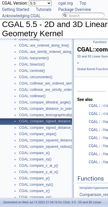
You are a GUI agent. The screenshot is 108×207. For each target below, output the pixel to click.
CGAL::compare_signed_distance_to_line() (52, 121)
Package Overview (74, 9)
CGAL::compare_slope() (37, 134)
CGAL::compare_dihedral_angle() (45, 102)
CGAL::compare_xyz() (36, 185)
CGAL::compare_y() (34, 178)
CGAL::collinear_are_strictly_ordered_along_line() (57, 90)
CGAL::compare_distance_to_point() (47, 109)
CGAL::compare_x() (34, 153)
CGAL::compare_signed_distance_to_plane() (53, 128)
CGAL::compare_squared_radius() (45, 147)
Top (82, 3)
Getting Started (15, 9)
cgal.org (65, 3)
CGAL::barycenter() (34, 58)
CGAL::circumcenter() (35, 77)
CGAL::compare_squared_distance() (47, 140)
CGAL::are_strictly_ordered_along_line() (50, 52)
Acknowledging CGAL (21, 16)
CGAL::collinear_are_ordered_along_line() (51, 83)
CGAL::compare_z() (34, 191)
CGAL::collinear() (32, 96)
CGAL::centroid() (32, 71)
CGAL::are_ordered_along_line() (44, 45)
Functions (100, 42)
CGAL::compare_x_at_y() (38, 166)
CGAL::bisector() (32, 64)
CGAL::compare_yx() (35, 197)
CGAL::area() (29, 39)
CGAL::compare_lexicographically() (46, 115)
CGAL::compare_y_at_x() (38, 172)
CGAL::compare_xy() (35, 159)
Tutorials (44, 9)
